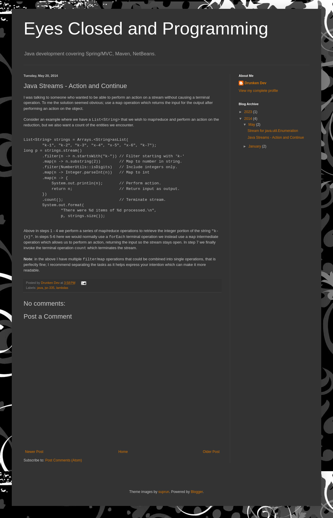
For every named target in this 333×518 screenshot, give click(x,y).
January (255, 146)
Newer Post (34, 452)
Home (123, 452)
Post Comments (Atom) (63, 460)
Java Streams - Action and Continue (276, 137)
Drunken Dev (255, 83)
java (40, 287)
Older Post (211, 452)
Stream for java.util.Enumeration (273, 131)
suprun (163, 492)
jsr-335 (50, 287)
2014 (248, 119)
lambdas (62, 287)
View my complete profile (258, 91)
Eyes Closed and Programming (146, 28)
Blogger (197, 492)
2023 (248, 112)
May (252, 125)
